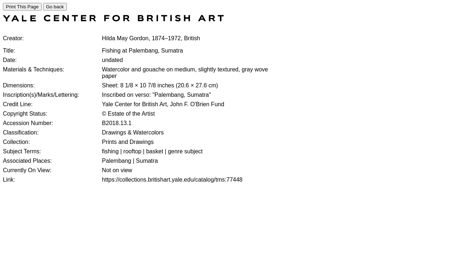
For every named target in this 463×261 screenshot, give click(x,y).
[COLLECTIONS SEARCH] (113, 19)
